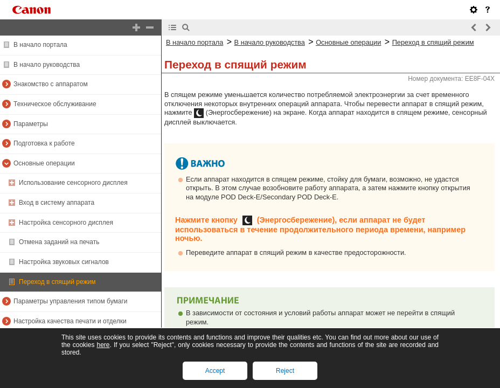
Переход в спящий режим (57, 282)
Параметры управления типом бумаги (70, 301)
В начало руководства (46, 64)
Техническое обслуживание (54, 104)
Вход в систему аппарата (56, 202)
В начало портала (40, 44)
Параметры (30, 124)
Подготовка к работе (44, 143)
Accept (215, 371)
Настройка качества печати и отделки (70, 321)
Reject (285, 371)
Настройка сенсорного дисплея (66, 222)
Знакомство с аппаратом (50, 84)
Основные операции (44, 163)
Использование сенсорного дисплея (73, 182)
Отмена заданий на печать (59, 242)
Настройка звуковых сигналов (64, 262)
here (102, 345)
